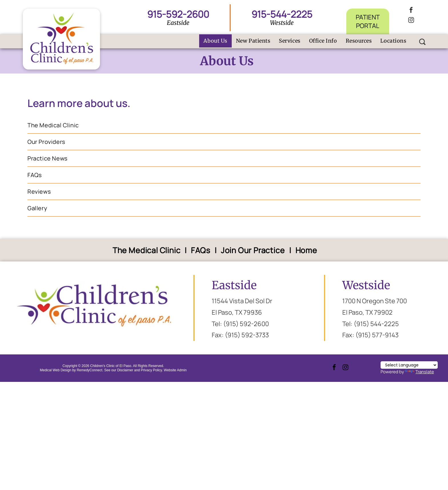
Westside (366, 285)
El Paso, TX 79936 (237, 312)
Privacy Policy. (152, 370)
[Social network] (422, 42)
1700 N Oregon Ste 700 (374, 301)
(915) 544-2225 (376, 324)
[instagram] (411, 21)
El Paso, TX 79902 (367, 312)
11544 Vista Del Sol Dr (242, 301)
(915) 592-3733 (247, 335)
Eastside (234, 285)
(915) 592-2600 (246, 324)
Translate (419, 372)
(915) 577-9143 (377, 335)
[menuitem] (215, 40)
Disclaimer (125, 370)
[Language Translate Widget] (409, 365)
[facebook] (411, 11)
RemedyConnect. (90, 370)
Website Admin (175, 370)
